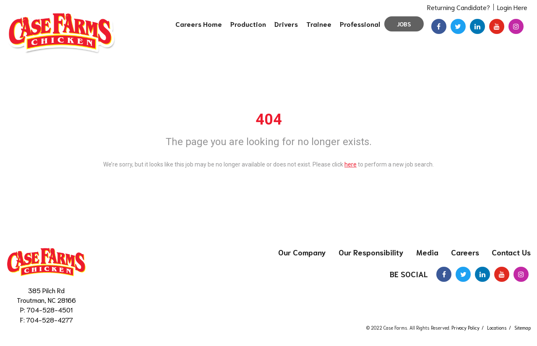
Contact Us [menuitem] (511, 252)
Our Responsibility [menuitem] (371, 252)
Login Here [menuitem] (512, 7)
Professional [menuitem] (360, 23)
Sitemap (522, 327)
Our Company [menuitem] (302, 252)
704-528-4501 (50, 309)
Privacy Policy (465, 327)
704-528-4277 (49, 319)
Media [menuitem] (427, 252)
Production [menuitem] (248, 23)
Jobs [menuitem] (404, 24)
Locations (497, 327)
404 (268, 119)
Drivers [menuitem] (286, 23)
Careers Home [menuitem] (198, 23)
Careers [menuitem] (465, 252)
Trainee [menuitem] (318, 23)
